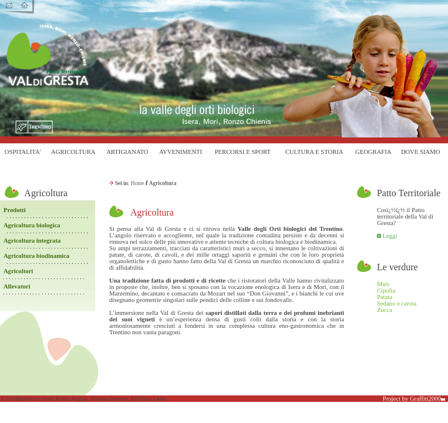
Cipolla (386, 290)
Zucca (384, 310)
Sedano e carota (396, 303)
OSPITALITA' (23, 152)
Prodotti (15, 210)
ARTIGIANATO (127, 152)
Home (137, 183)
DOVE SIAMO (420, 152)
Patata (384, 297)
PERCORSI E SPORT (243, 152)
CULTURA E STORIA (314, 152)
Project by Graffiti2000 (414, 398)
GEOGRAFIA (373, 152)
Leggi (390, 236)
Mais (383, 284)
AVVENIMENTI (180, 152)
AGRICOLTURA (73, 152)
